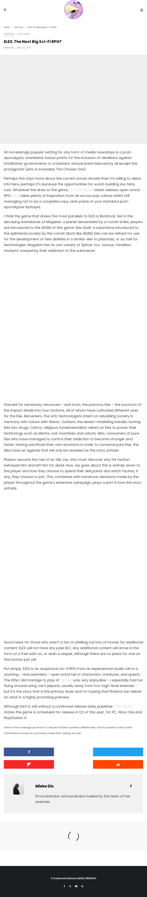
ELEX (15, 195)
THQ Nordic (123, 706)
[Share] (26, 752)
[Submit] (26, 764)
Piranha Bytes (81, 189)
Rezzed (66, 680)
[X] (70, 886)
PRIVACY (91, 878)
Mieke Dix (9, 47)
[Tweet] (73, 752)
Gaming (9, 33)
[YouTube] (76, 886)
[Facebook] (64, 886)
